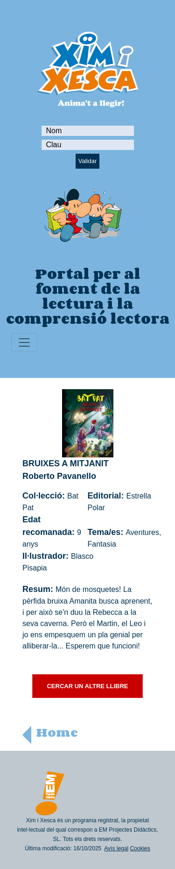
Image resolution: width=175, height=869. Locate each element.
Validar (87, 160)
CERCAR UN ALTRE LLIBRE (87, 686)
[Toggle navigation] (24, 342)
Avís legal (116, 848)
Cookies (140, 848)
